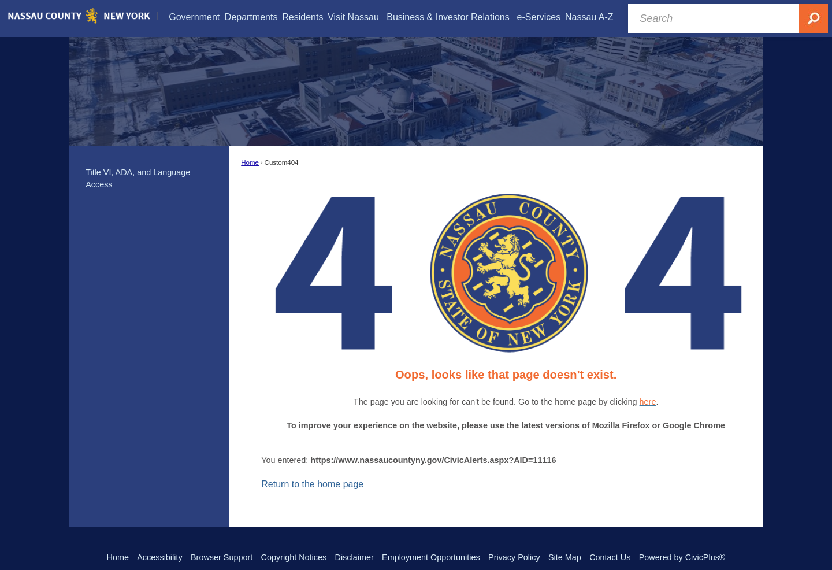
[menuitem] (194, 17)
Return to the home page (312, 484)
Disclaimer (354, 557)
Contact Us (609, 557)
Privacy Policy (514, 557)
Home (250, 162)
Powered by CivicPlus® (682, 557)
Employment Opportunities (431, 557)
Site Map (564, 557)
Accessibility (159, 557)
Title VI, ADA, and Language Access (138, 179)
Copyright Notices (294, 557)
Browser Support (221, 557)
